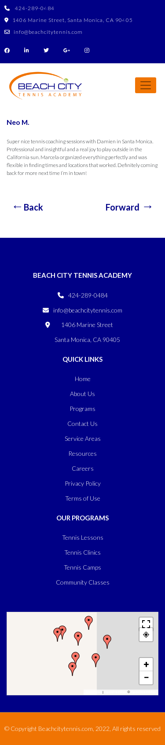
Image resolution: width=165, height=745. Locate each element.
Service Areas (83, 438)
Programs (82, 408)
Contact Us (82, 423)
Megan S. (27, 206)
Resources (82, 453)
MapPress (94, 692)
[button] (76, 659)
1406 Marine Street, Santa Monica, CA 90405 (68, 20)
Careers (83, 468)
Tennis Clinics (82, 552)
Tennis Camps (82, 567)
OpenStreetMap (143, 692)
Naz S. (129, 206)
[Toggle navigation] (145, 85)
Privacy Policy (83, 483)
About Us (82, 393)
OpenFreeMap (115, 692)
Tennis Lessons (82, 537)
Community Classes (83, 582)
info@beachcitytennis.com (43, 32)
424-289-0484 (29, 8)
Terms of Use (82, 498)
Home (83, 378)
